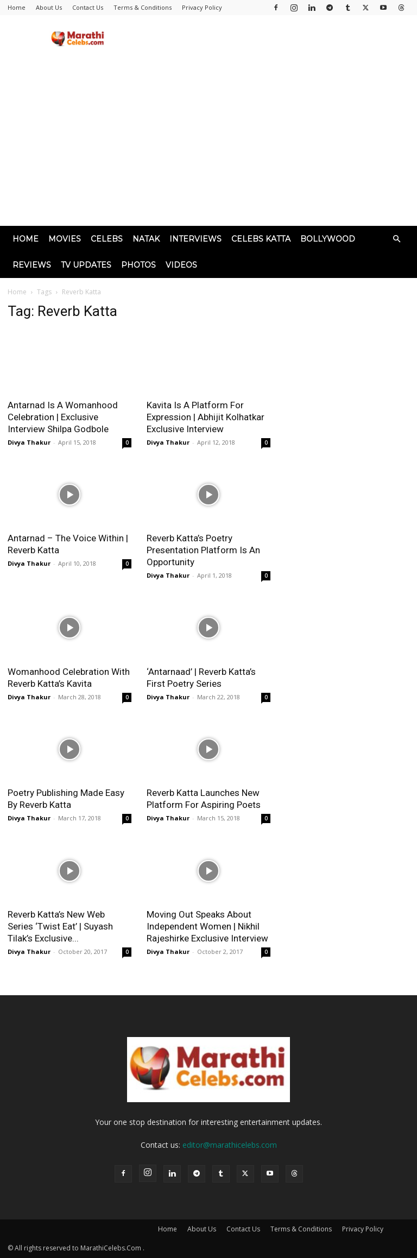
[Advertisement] (208, 144)
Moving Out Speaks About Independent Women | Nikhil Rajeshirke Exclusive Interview (207, 926)
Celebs (107, 239)
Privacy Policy (202, 7)
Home (17, 7)
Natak (146, 239)
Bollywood (327, 239)
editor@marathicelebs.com (229, 1145)
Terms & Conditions (142, 7)
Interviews (195, 239)
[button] (396, 239)
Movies (64, 239)
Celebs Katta (260, 239)
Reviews (31, 265)
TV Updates (86, 265)
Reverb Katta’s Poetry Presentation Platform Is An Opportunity (203, 550)
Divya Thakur (29, 442)
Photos (138, 265)
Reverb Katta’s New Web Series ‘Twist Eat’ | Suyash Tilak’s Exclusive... (60, 926)
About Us (49, 7)
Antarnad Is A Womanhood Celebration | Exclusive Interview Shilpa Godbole (63, 417)
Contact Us (87, 7)
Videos (181, 265)
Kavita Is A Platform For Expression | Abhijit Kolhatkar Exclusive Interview (205, 417)
